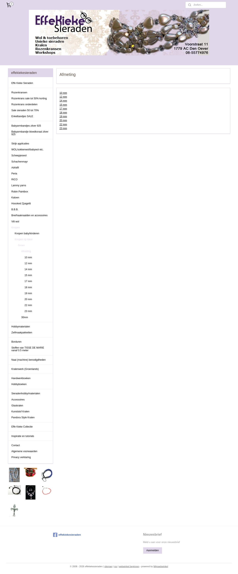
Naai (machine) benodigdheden (28, 359)
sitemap (108, 566)
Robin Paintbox (19, 191)
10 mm (63, 92)
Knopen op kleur (24, 239)
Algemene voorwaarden (24, 451)
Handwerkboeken (21, 378)
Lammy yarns (18, 185)
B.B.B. (14, 209)
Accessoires (18, 399)
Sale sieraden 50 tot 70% (25, 110)
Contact (15, 445)
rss (115, 566)
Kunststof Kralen (20, 411)
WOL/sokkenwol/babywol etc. (27, 149)
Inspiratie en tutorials (22, 436)
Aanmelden (152, 550)
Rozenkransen (19, 92)
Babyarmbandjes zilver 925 (26, 125)
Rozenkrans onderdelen (24, 104)
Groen (21, 245)
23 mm (63, 128)
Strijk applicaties (20, 143)
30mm (24, 317)
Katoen (15, 197)
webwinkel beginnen (129, 566)
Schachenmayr (19, 161)
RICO (14, 179)
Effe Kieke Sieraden (22, 83)
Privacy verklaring (21, 457)
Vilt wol (15, 221)
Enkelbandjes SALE (22, 116)
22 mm (63, 124)
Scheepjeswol (19, 155)
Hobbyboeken (19, 384)
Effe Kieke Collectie (22, 426)
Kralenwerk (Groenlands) (25, 369)
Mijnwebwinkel (160, 566)
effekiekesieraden (67, 534)
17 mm (63, 108)
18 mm (63, 112)
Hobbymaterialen (20, 326)
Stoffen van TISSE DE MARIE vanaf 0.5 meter (27, 349)
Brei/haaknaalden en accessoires (29, 215)
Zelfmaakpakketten (21, 332)
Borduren (16, 341)
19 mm (63, 116)
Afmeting (26, 251)
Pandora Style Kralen (23, 417)
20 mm (63, 120)
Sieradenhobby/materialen (25, 393)
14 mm (63, 100)
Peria (14, 173)
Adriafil (15, 167)
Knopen (15, 227)
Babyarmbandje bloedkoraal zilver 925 (30, 133)
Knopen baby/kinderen (27, 233)
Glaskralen (17, 405)
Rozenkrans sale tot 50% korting (29, 98)
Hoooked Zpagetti (21, 203)
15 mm (63, 104)
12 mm (63, 96)
